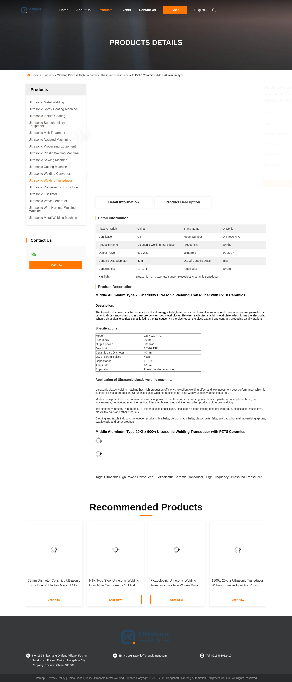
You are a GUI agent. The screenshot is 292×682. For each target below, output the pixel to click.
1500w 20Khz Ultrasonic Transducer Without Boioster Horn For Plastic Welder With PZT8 (237, 583)
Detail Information (123, 202)
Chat (175, 10)
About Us (83, 10)
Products (105, 10)
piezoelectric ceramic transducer (179, 477)
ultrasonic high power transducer (128, 477)
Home (63, 10)
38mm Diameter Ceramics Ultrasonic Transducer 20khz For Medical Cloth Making (54, 583)
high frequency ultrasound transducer (234, 477)
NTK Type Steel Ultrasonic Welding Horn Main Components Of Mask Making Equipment (114, 583)
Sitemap (39, 678)
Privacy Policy (56, 678)
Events (125, 10)
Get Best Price (203, 183)
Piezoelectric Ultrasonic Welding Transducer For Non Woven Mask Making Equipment (174, 583)
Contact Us (147, 10)
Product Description (183, 202)
